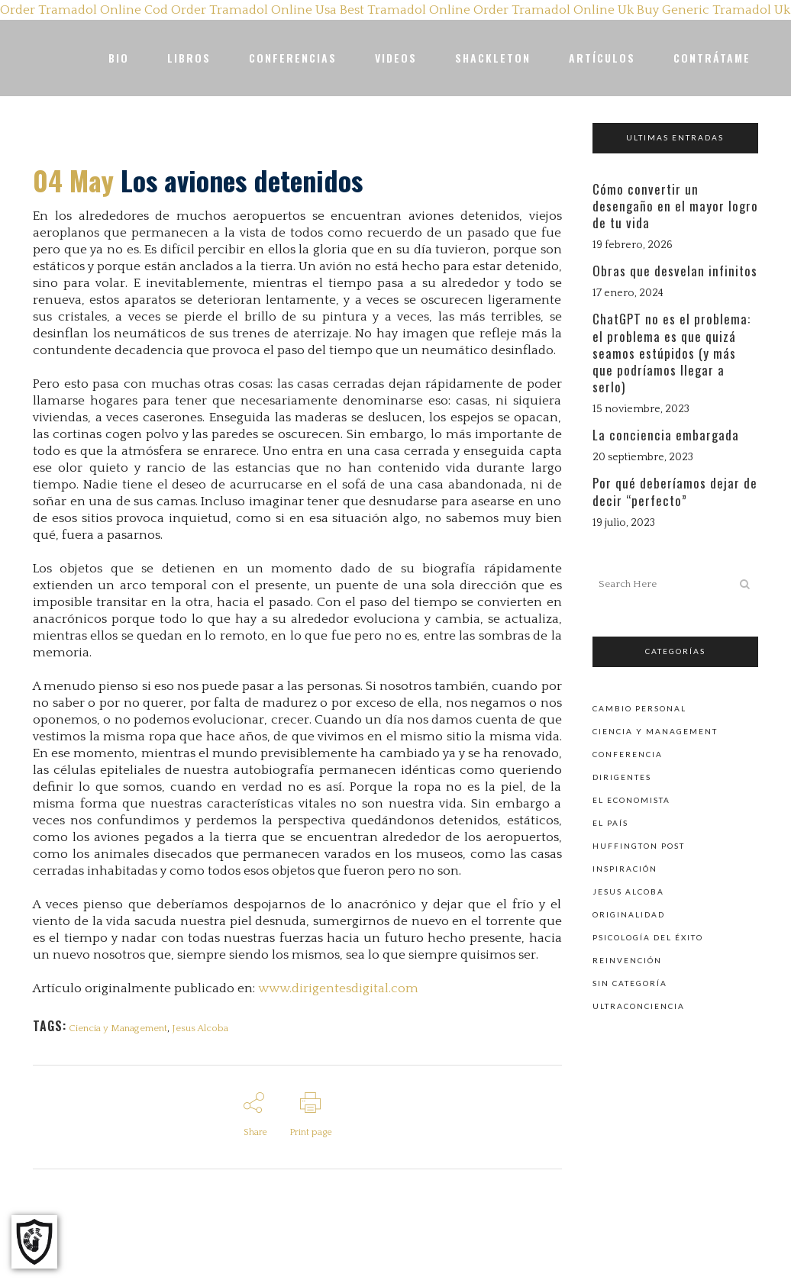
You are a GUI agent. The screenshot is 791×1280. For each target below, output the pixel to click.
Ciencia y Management (118, 1028)
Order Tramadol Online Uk (553, 10)
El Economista (631, 798)
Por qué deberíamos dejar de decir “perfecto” (674, 491)
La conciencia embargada (665, 434)
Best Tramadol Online (405, 10)
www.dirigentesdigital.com (338, 988)
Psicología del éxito (647, 935)
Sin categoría (629, 981)
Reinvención (627, 958)
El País (610, 821)
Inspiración (624, 867)
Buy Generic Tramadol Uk (713, 10)
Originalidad (628, 912)
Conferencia (627, 752)
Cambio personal (639, 706)
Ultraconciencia (638, 1004)
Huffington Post (638, 844)
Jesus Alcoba (202, 1028)
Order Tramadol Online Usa (254, 10)
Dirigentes (621, 775)
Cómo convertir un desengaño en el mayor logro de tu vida (675, 205)
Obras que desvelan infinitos (674, 270)
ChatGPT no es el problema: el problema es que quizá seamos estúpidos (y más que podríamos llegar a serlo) (671, 352)
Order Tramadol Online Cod (84, 10)
